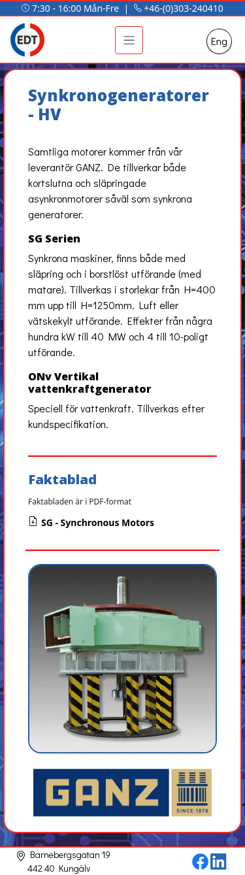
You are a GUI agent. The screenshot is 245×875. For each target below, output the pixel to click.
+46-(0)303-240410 (183, 8)
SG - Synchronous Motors (91, 522)
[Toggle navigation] (129, 40)
